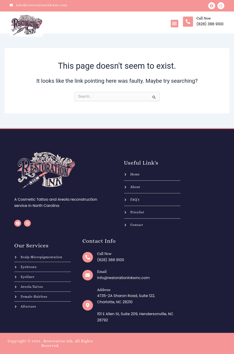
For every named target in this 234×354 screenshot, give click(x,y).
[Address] (87, 305)
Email (102, 271)
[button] (174, 23)
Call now (203, 18)
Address (103, 290)
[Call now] (188, 22)
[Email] (87, 275)
